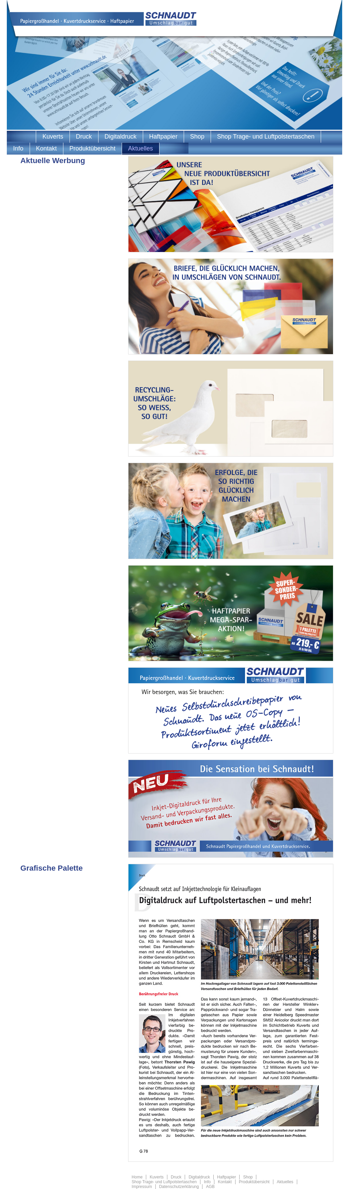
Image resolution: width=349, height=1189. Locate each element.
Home (137, 1177)
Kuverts (52, 136)
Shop (197, 136)
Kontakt (46, 148)
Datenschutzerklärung (179, 1186)
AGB (210, 1186)
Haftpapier (163, 136)
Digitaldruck (121, 136)
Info (18, 148)
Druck (84, 136)
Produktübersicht (93, 148)
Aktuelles (140, 148)
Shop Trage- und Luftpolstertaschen (266, 136)
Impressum (142, 1186)
